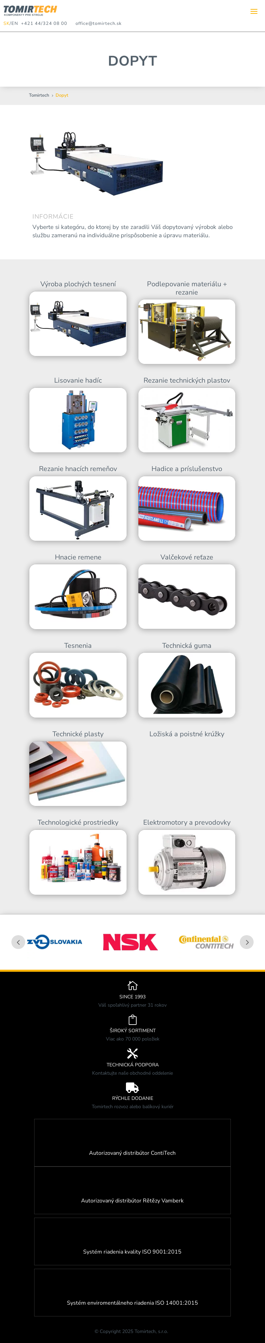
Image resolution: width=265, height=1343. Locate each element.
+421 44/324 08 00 (42, 23)
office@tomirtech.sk (99, 23)
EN (14, 23)
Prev (18, 942)
